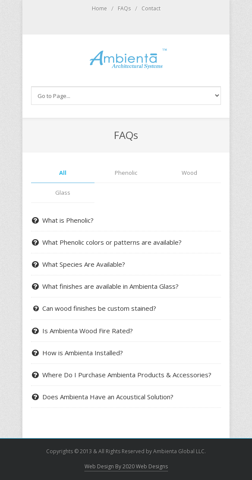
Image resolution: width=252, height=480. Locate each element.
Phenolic (126, 173)
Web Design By (126, 466)
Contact (151, 8)
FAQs (124, 8)
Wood (189, 173)
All (62, 173)
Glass (62, 192)
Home (99, 8)
